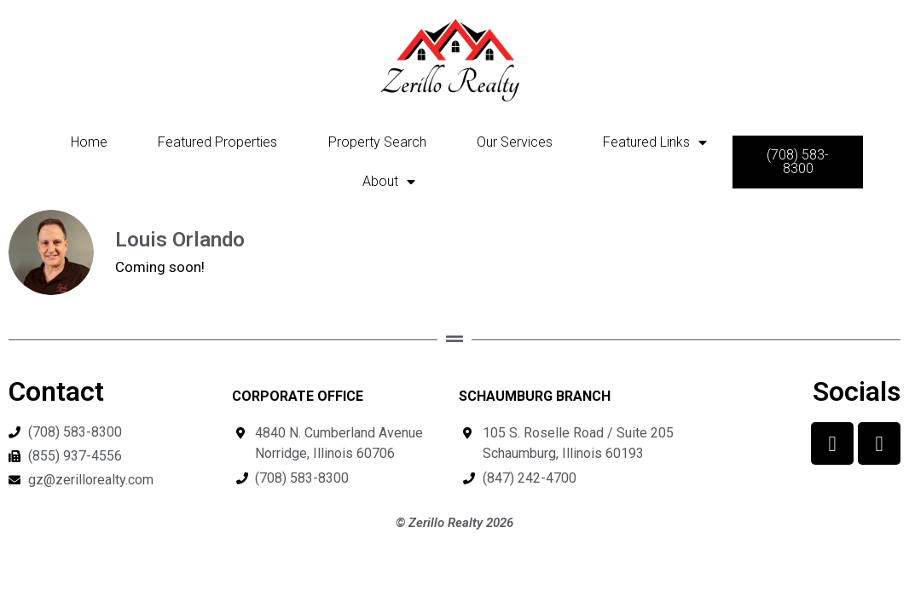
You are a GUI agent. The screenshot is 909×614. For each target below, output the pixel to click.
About (388, 181)
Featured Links (655, 142)
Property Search (377, 142)
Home (89, 142)
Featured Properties (217, 142)
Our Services (515, 142)
